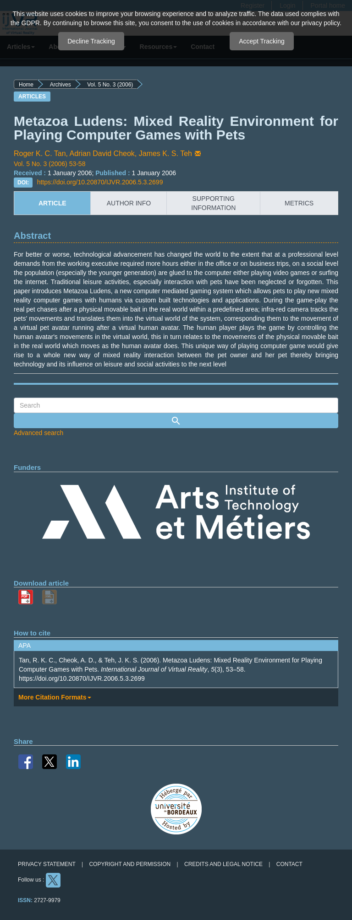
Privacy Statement (47, 864)
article (52, 203)
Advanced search (38, 432)
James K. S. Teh (171, 153)
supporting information (213, 203)
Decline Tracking (91, 41)
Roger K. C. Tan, (42, 153)
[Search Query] (176, 405)
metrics (299, 203)
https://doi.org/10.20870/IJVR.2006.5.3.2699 (100, 182)
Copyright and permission (129, 864)
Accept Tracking (262, 41)
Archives (60, 84)
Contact (289, 864)
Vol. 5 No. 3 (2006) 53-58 (49, 163)
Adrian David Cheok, (104, 153)
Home (26, 84)
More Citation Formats (54, 697)
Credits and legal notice (223, 864)
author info (129, 203)
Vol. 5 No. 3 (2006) (110, 84)
